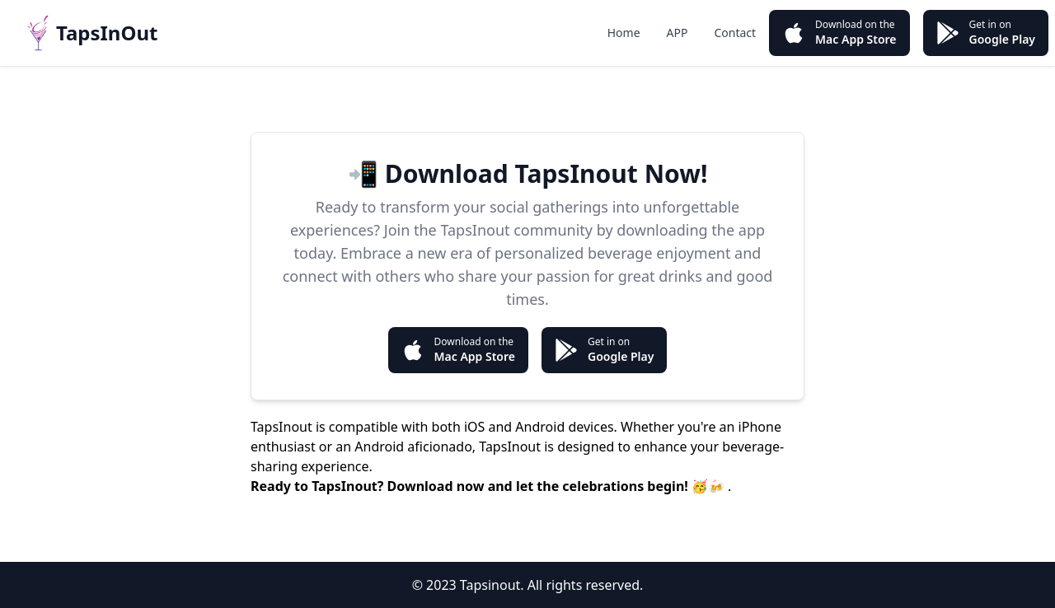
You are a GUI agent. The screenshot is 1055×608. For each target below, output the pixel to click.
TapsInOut (106, 32)
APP (677, 32)
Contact (735, 32)
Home (623, 32)
